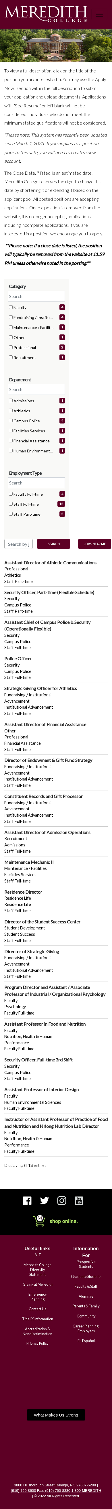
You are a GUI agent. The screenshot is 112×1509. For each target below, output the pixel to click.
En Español (86, 1340)
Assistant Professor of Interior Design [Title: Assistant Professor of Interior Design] (41, 1089)
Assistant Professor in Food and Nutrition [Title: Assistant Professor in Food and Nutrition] (45, 1024)
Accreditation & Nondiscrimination (37, 1331)
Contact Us (37, 1309)
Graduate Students (86, 1276)
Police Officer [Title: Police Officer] (18, 658)
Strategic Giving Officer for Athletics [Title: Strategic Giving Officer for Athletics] (40, 688)
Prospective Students (86, 1264)
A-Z (37, 1254)
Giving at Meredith (38, 1284)
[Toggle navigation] (99, 14)
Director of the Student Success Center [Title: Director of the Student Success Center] (42, 921)
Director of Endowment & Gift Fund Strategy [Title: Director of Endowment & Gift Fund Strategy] (48, 760)
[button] (56, 1415)
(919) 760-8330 (57, 1490)
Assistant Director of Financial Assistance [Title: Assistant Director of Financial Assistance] (45, 724)
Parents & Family (86, 1306)
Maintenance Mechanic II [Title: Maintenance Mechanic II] (29, 862)
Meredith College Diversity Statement (37, 1269)
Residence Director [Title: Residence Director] (23, 892)
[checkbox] (11, 307)
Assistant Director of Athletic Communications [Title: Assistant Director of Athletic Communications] (50, 562)
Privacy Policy (37, 1343)
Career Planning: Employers (86, 1328)
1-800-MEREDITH (86, 1490)
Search (54, 544)
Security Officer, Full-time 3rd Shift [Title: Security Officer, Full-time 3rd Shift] (38, 1059)
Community (86, 1316)
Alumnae (86, 1296)
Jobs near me (95, 544)
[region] (56, 864)
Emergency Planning (37, 1296)
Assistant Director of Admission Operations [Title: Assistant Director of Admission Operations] (47, 832)
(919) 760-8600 (23, 1490)
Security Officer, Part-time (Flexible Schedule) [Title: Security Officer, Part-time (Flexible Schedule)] (49, 592)
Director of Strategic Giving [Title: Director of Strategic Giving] (31, 951)
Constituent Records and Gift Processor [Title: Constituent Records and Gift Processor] (43, 796)
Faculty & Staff (86, 1286)
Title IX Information (37, 1319)
